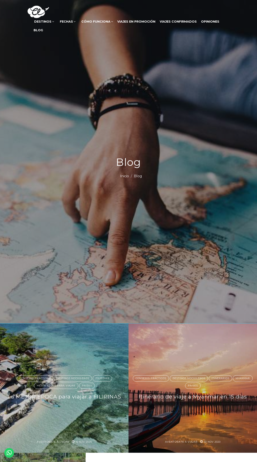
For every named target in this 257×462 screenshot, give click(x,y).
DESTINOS (43, 21)
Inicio (124, 176)
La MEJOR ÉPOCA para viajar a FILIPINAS (64, 397)
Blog (38, 30)
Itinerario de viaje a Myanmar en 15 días (193, 397)
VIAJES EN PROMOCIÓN (136, 21)
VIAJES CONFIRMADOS (178, 21)
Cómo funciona (97, 21)
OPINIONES (210, 21)
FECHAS (67, 21)
